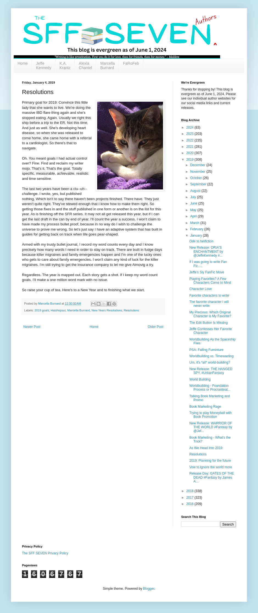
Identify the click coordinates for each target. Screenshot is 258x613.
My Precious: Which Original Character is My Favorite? (210, 314)
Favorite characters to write (209, 295)
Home (23, 63)
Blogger (148, 589)
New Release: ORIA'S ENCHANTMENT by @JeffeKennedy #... (206, 251)
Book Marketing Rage (205, 406)
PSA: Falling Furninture (206, 350)
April (194, 216)
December (198, 165)
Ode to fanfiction (201, 241)
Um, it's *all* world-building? (209, 362)
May (193, 210)
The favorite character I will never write (209, 304)
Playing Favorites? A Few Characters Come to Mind (210, 281)
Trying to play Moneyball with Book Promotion (210, 415)
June (194, 203)
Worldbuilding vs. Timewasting (211, 356)
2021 (190, 147)
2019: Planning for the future (210, 460)
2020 (190, 153)
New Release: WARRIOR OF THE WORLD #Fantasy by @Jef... (210, 427)
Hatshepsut (58, 310)
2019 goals (42, 310)
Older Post (155, 327)
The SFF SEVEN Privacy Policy (45, 553)
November (198, 172)
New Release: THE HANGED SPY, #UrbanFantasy (210, 371)
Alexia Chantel (85, 65)
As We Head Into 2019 (206, 448)
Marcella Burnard (107, 65)
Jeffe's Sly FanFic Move (206, 272)
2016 (190, 504)
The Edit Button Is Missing (208, 323)
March (195, 223)
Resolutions (131, 310)
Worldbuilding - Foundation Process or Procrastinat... (210, 387)
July (193, 197)
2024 (190, 127)
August (195, 191)
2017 (190, 498)
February (197, 229)
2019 (190, 159)
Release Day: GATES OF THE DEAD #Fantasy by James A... (211, 477)
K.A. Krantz (65, 65)
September (198, 184)
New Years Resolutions (107, 310)
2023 (190, 134)
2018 (190, 491)
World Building (200, 379)
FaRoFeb (131, 63)
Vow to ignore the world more (210, 467)
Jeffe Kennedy (43, 65)
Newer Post (31, 327)
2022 (190, 140)
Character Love (200, 289)
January (196, 235)
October (196, 178)
